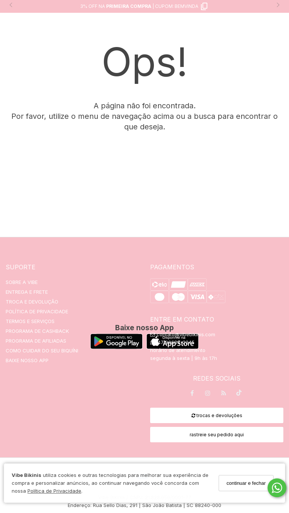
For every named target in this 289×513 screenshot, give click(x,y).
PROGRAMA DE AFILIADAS (36, 341)
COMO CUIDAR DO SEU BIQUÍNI (42, 351)
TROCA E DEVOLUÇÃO (32, 302)
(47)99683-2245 (172, 342)
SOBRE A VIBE (22, 282)
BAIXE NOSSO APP (27, 360)
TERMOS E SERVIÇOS (30, 321)
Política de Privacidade (54, 491)
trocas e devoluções (217, 415)
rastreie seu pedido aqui (217, 434)
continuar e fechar (246, 483)
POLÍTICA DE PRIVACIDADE (37, 311)
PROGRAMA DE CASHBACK (37, 331)
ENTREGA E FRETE (27, 292)
